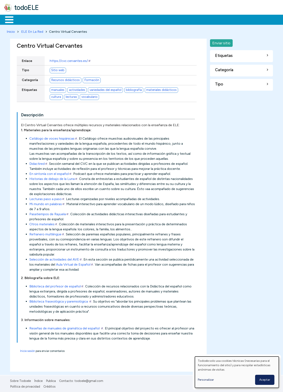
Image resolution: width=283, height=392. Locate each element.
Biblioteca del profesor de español (56, 286)
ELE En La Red (32, 31)
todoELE (26, 8)
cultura (56, 96)
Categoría (30, 79)
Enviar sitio (221, 42)
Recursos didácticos (65, 79)
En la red (99, 19)
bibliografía (134, 89)
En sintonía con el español (50, 173)
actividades (77, 89)
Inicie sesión (27, 350)
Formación (50, 19)
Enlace (27, 60)
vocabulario (89, 96)
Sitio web (57, 69)
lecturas (71, 96)
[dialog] (237, 372)
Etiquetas (29, 89)
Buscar (172, 19)
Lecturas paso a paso (47, 198)
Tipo (25, 69)
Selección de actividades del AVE (55, 259)
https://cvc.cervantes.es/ (70, 60)
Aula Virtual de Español (74, 264)
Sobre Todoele (20, 380)
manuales (57, 89)
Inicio (7, 19)
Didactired (38, 163)
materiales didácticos (161, 89)
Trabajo (75, 19)
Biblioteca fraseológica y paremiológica (60, 301)
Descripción (32, 114)
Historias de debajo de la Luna (53, 178)
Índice (38, 380)
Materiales (23, 19)
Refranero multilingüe (46, 234)
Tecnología (125, 19)
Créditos (49, 386)
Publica (51, 380)
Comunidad (153, 19)
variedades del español (105, 89)
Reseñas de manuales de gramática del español (66, 328)
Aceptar (264, 380)
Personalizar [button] (206, 380)
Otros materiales (43, 223)
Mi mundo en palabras (47, 203)
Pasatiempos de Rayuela (49, 213)
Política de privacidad (25, 386)
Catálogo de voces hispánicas (53, 138)
